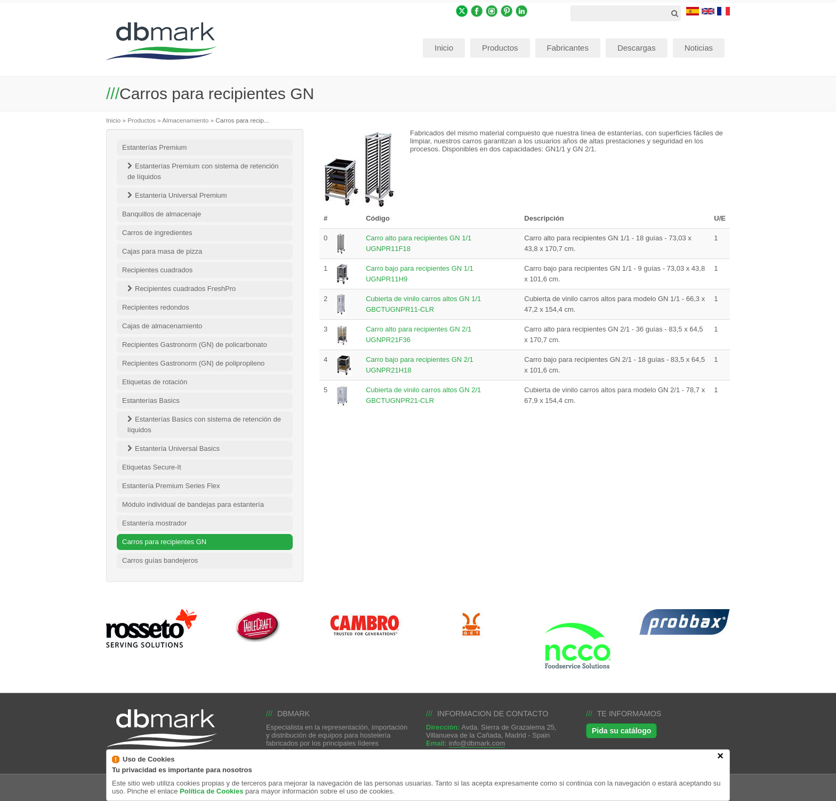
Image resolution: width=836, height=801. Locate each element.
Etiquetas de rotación (154, 382)
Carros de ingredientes (157, 233)
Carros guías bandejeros (160, 560)
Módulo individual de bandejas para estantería (193, 504)
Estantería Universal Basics (177, 448)
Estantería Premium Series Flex (171, 486)
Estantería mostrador (154, 523)
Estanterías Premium (154, 147)
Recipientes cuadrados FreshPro (185, 289)
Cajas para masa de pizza (162, 251)
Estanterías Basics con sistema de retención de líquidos (204, 424)
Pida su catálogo (621, 730)
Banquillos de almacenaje (161, 214)
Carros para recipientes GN (164, 542)
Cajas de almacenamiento (162, 326)
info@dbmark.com (477, 743)
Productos (141, 120)
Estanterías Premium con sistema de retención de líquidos (203, 171)
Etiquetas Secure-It (151, 467)
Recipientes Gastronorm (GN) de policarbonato (194, 345)
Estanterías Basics (151, 400)
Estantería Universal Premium (181, 195)
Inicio (113, 120)
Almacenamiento (185, 120)
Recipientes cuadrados (157, 270)
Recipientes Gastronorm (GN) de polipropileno (193, 363)
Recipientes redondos (155, 307)
